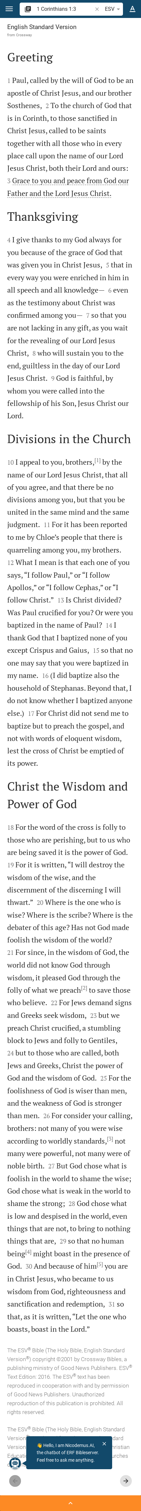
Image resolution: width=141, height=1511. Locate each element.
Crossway (24, 35)
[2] (84, 987)
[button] (9, 9)
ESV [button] (113, 9)
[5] (100, 1264)
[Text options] (132, 9)
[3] (110, 1138)
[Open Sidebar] (70, 1503)
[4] (28, 1251)
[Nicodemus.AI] (15, 1463)
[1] (97, 460)
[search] (65, 9)
